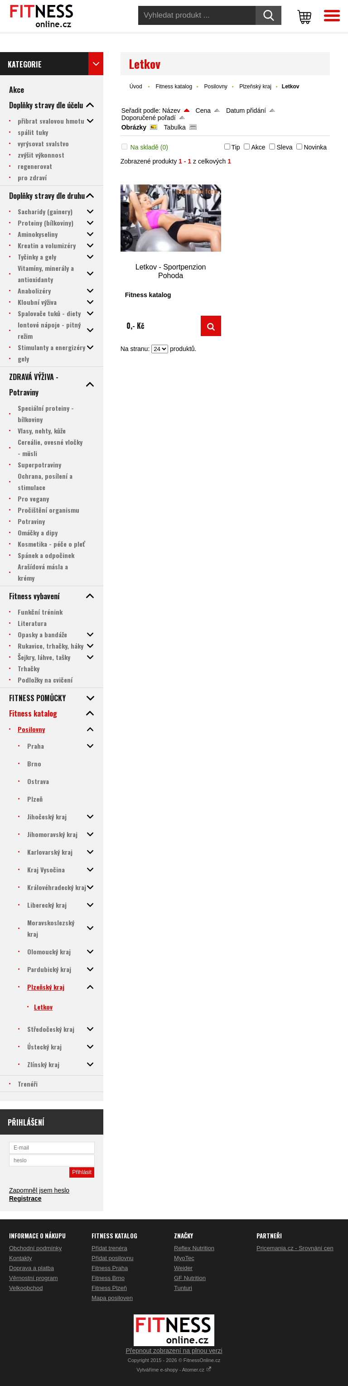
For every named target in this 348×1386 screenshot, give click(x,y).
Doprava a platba (31, 1268)
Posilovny (215, 86)
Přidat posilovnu (113, 1258)
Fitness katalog (173, 86)
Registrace (25, 1198)
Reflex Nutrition (194, 1248)
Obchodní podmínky (35, 1248)
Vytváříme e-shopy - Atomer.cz (173, 1369)
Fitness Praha (110, 1268)
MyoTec (184, 1258)
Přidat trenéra (109, 1248)
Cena (203, 110)
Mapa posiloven (112, 1298)
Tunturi (183, 1288)
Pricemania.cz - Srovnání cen (295, 1248)
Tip (236, 147)
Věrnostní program (33, 1278)
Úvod (136, 86)
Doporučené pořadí (148, 117)
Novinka (315, 147)
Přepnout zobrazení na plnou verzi (174, 1350)
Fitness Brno (108, 1278)
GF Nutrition (190, 1278)
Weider (183, 1268)
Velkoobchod (26, 1288)
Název (171, 110)
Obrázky (133, 127)
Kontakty (20, 1258)
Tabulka (175, 127)
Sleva (284, 147)
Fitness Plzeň (109, 1288)
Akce (258, 147)
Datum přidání (246, 110)
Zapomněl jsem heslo (39, 1190)
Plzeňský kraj (255, 86)
